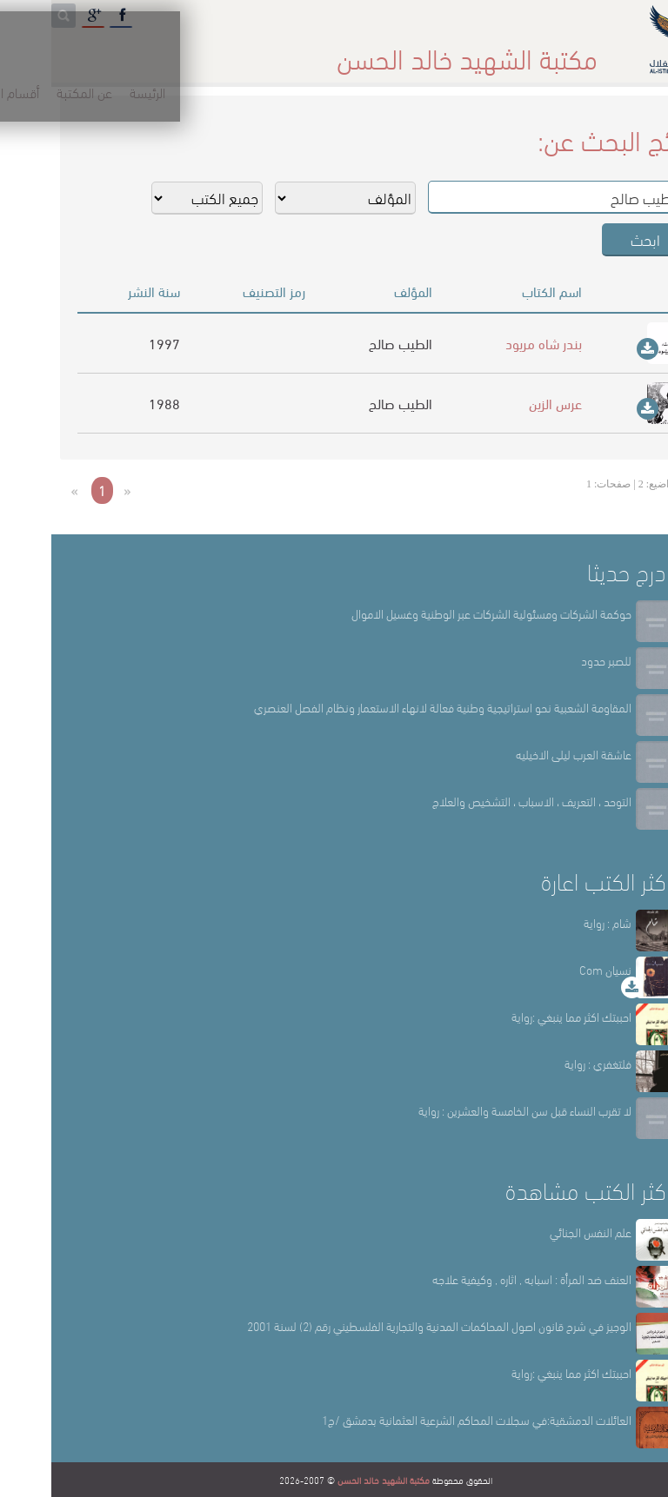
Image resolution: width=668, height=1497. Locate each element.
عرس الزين (504, 402)
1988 (113, 402)
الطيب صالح (349, 342)
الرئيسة (543, 51)
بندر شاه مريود (492, 342)
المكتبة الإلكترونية (132, 51)
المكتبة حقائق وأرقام (259, 51)
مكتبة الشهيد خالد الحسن (332, 1479)
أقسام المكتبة (377, 51)
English (36, 51)
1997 (113, 342)
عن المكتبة (470, 51)
